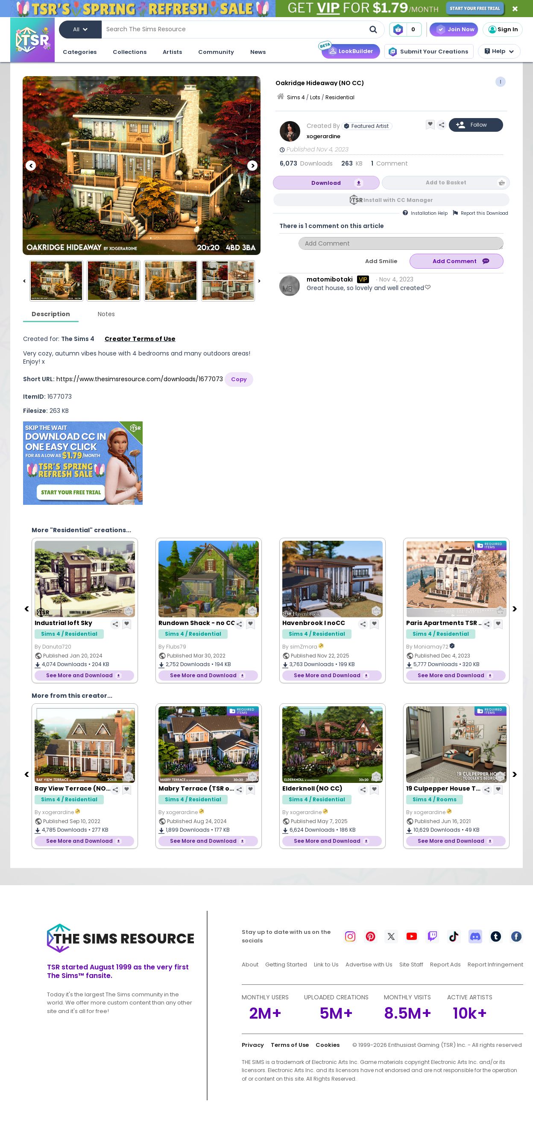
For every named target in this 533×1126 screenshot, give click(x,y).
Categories (80, 52)
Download (326, 183)
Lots (315, 97)
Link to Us (326, 964)
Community (216, 52)
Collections (129, 52)
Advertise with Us (369, 964)
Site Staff (411, 964)
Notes (106, 314)
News (258, 52)
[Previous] (31, 165)
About (250, 964)
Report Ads (445, 964)
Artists (172, 52)
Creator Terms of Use (140, 339)
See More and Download (79, 675)
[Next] (252, 165)
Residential (339, 97)
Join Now (461, 29)
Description (51, 314)
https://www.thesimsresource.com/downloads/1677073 (139, 379)
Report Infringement (495, 964)
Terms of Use (290, 1045)
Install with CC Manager (398, 200)
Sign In (502, 29)
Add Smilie (381, 261)
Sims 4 (296, 97)
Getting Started (286, 964)
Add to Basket (446, 182)
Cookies (328, 1045)
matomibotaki (330, 279)
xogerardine (323, 136)
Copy (239, 379)
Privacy (253, 1045)
